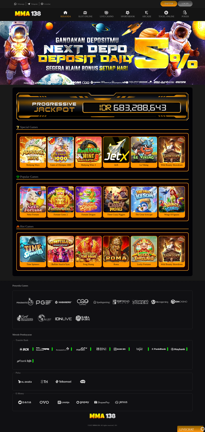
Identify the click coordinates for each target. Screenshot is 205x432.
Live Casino (107, 14)
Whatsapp (19, 4)
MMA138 (96, 425)
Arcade (146, 14)
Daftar (169, 3)
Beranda (65, 14)
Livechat (45, 4)
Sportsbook (128, 14)
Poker (185, 14)
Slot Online (85, 14)
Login (185, 3)
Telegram (33, 4)
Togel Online (166, 14)
